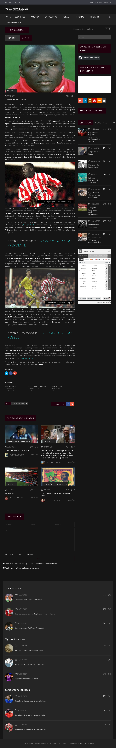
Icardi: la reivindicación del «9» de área (55, 494)
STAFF (92, 2)
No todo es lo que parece (93, 226)
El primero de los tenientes (93, 166)
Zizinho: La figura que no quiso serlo (29, 650)
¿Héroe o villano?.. (11, 386)
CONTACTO (107, 2)
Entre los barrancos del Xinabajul (93, 180)
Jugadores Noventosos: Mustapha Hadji (30, 729)
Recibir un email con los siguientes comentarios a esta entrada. (31, 564)
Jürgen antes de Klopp (41, 29)
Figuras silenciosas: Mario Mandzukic (29, 664)
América (36, 17)
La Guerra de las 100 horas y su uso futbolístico (94, 240)
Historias (80, 17)
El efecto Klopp (56, 386)
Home (8, 17)
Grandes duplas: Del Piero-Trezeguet (29, 628)
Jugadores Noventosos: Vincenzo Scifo (30, 715)
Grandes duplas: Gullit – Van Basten (28, 599)
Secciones (21, 17)
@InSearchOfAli (27, 358)
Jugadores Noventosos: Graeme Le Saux (30, 701)
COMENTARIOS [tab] (102, 123)
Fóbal (67, 17)
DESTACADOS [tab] (86, 123)
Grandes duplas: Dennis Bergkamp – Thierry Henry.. (35, 614)
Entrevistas (52, 17)
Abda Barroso (17, 455)
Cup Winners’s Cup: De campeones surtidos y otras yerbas (94, 136)
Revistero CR (14, 22)
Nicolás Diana (53, 462)
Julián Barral (16, 498)
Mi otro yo (9, 493)
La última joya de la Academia (17, 450)
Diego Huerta (53, 500)
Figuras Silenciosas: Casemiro (26, 679)
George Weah (28, 225)
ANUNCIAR (98, 2)
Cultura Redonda (18, 404)
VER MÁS (34, 455)
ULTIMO (26, 38)
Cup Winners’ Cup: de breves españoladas (94, 195)
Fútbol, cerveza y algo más (37, 386)
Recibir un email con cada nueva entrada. (22, 568)
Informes (96, 17)
